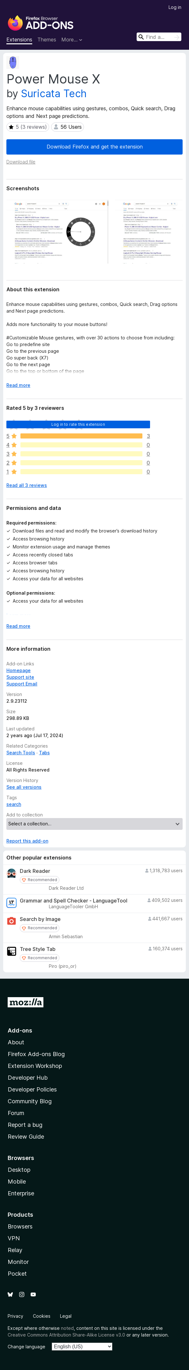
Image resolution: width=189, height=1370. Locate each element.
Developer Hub (28, 1077)
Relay (15, 1250)
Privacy (15, 1316)
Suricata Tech (54, 93)
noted (67, 1328)
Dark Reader (35, 871)
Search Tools (20, 752)
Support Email (21, 683)
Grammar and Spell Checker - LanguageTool (73, 901)
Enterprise (21, 1193)
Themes (46, 39)
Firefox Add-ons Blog (36, 1054)
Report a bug (25, 1124)
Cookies (41, 1316)
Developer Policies (32, 1089)
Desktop (19, 1169)
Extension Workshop (35, 1065)
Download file (20, 161)
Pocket (17, 1273)
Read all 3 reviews (26, 485)
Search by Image (40, 919)
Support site (20, 677)
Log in (175, 7)
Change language (26, 1346)
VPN (14, 1238)
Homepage (18, 670)
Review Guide (26, 1136)
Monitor (18, 1261)
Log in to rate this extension (78, 424)
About (16, 1042)
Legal (66, 1316)
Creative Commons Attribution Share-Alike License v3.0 (66, 1334)
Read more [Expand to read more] (18, 385)
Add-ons (20, 1030)
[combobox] (159, 37)
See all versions (24, 787)
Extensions (19, 39)
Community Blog (30, 1101)
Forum (16, 1113)
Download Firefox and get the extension (95, 146)
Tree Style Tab (38, 949)
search (13, 804)
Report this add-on (27, 841)
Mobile (17, 1181)
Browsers (20, 1226)
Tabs (44, 752)
